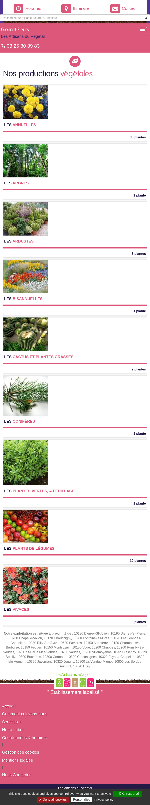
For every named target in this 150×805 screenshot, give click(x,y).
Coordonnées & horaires (24, 737)
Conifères (19, 421)
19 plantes (138, 560)
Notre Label (12, 729)
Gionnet (23, 33)
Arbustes (19, 241)
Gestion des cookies (20, 752)
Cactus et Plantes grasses (38, 357)
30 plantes (138, 137)
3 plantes (139, 253)
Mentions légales (17, 760)
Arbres (16, 183)
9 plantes (139, 622)
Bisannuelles (23, 299)
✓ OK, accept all (127, 793)
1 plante (140, 195)
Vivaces (16, 609)
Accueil (8, 706)
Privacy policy (103, 799)
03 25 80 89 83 (20, 46)
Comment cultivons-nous (24, 714)
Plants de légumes (29, 548)
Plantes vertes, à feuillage (39, 491)
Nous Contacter (16, 775)
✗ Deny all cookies (53, 799)
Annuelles (20, 125)
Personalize (81, 799)
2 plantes (139, 369)
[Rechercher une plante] (71, 17)
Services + (11, 722)
